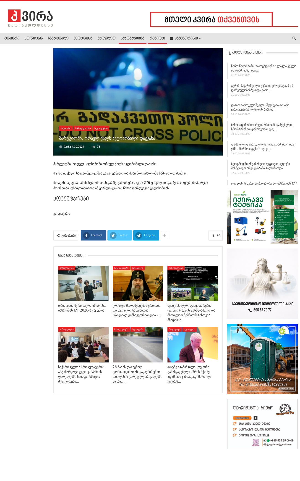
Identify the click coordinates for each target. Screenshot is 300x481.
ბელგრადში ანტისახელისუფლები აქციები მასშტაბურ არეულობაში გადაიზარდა (260, 166)
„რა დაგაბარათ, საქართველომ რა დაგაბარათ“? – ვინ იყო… (36, 70)
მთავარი (11, 38)
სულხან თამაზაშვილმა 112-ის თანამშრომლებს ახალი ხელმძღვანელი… (25, 156)
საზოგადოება (132, 38)
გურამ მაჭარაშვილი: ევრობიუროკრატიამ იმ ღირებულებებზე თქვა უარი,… (262, 87)
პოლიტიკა (34, 38)
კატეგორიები (184, 38)
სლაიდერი (101, 128)
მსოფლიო (106, 38)
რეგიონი (157, 38)
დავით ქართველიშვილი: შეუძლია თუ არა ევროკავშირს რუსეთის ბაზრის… (260, 107)
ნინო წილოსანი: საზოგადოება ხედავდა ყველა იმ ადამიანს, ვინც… (263, 68)
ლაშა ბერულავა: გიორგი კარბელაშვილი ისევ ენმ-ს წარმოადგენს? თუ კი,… (263, 146)
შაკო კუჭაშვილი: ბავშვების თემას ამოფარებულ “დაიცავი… (36, 128)
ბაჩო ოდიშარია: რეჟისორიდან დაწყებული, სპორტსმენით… (36, 218)
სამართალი (58, 38)
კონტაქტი (52, 464)
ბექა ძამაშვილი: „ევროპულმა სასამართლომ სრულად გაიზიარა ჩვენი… (24, 277)
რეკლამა (33, 464)
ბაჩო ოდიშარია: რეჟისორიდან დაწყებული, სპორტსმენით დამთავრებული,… (262, 127)
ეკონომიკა (83, 38)
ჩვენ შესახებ (12, 464)
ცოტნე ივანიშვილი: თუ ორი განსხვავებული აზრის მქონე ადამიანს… (24, 247)
